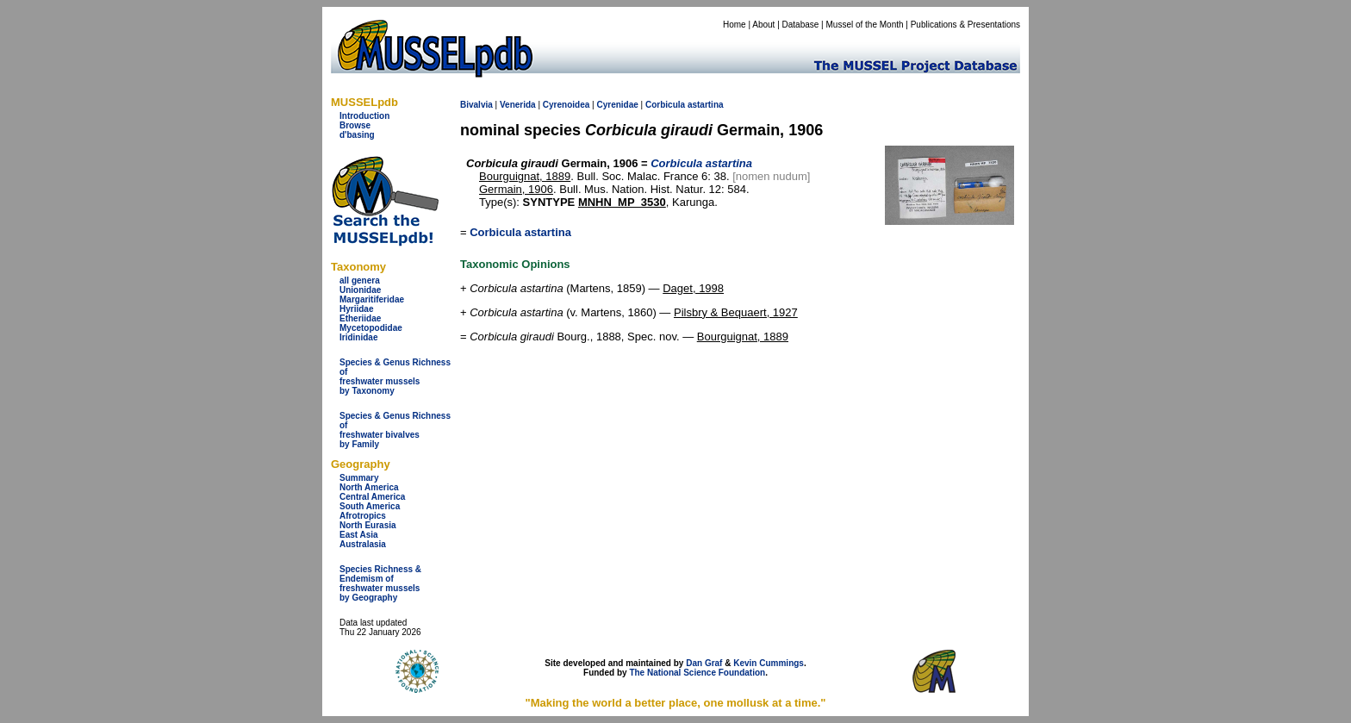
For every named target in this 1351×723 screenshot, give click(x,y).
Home (734, 24)
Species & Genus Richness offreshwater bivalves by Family (395, 430)
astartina (706, 104)
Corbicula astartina (520, 232)
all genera (359, 280)
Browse (354, 125)
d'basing (357, 135)
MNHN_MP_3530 (622, 202)
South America (369, 506)
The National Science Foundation (697, 672)
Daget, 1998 (693, 288)
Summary (359, 478)
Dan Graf (704, 663)
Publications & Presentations (965, 24)
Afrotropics (362, 515)
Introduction (364, 116)
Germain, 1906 (516, 189)
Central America (372, 497)
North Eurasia (367, 525)
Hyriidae (356, 309)
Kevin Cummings (768, 663)
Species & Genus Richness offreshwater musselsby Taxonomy (395, 377)
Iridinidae (358, 337)
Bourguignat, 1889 (524, 176)
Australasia (362, 544)
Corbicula (665, 104)
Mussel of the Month (865, 24)
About (763, 24)
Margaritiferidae (371, 299)
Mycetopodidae (370, 328)
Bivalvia (476, 104)
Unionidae (360, 290)
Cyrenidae (617, 104)
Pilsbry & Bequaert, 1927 (736, 312)
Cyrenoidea (566, 104)
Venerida (518, 104)
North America (369, 487)
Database (800, 24)
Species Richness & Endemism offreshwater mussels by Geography (380, 583)
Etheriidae (360, 318)
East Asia (358, 534)
